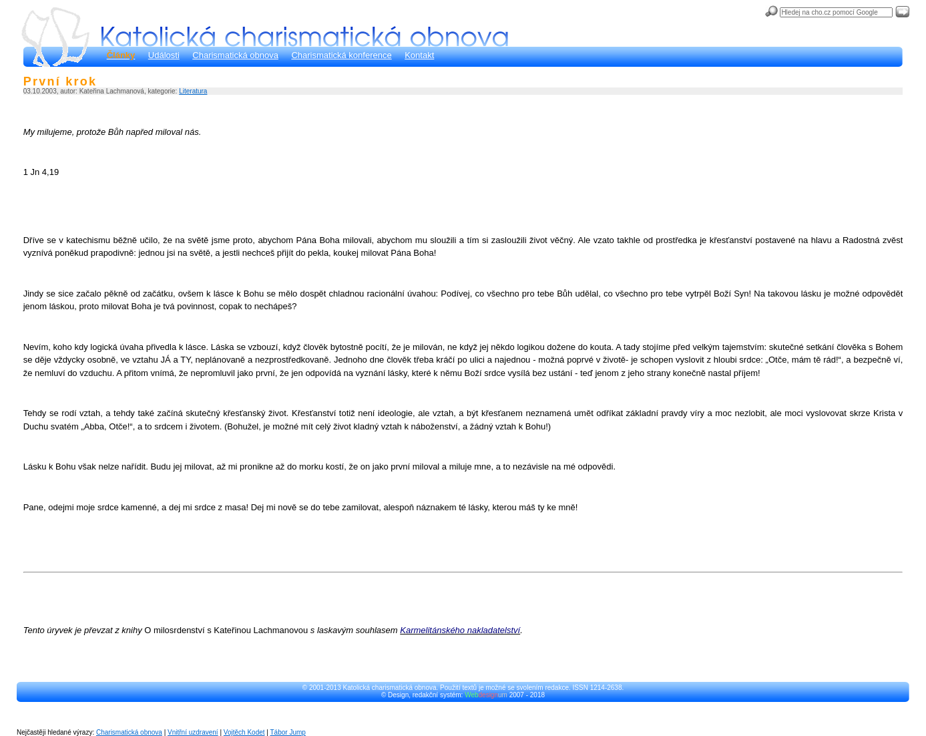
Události (164, 55)
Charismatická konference (341, 55)
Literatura (193, 91)
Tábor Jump (288, 732)
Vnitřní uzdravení (193, 732)
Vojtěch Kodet (244, 732)
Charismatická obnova (235, 55)
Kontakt (419, 55)
